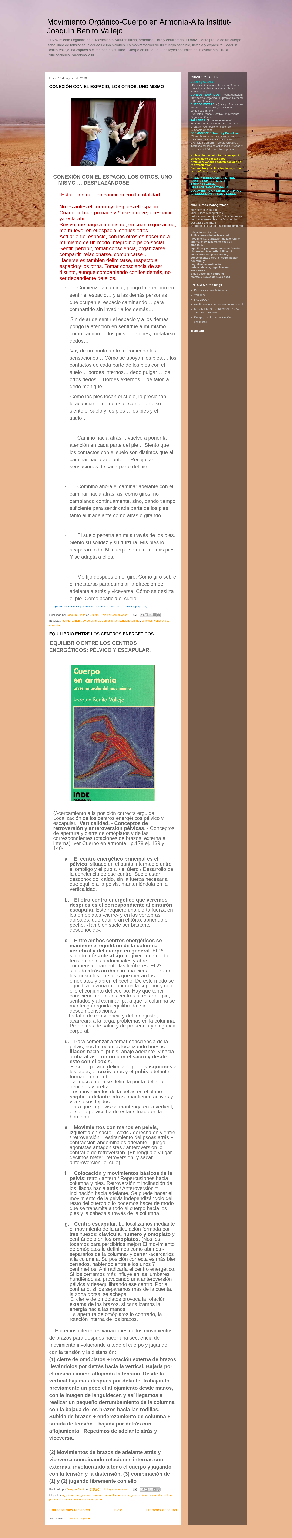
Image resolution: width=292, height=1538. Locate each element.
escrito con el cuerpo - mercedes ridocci (218, 304)
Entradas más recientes (69, 1510)
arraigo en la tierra (105, 620)
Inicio (117, 1510)
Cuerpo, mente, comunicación (212, 317)
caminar (135, 620)
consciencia (161, 620)
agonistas (68, 1495)
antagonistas (83, 1495)
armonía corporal (82, 620)
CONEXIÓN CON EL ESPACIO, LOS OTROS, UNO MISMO (106, 86)
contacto (54, 625)
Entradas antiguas (161, 1510)
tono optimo (94, 1499)
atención (123, 620)
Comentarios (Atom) (79, 1518)
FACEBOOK (201, 299)
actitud (66, 620)
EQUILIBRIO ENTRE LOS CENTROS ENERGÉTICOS (101, 634)
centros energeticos (127, 1495)
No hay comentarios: (116, 614)
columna (64, 1499)
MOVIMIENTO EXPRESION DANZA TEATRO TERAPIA (216, 310)
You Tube (200, 295)
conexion (147, 620)
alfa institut (200, 321)
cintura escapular (151, 1495)
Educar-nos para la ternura (210, 290)
